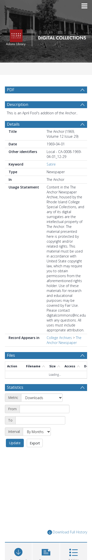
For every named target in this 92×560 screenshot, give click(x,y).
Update (15, 443)
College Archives (59, 337)
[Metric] (42, 397)
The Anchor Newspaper (64, 340)
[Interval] (37, 431)
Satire (51, 164)
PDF (10, 89)
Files (11, 355)
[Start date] (44, 409)
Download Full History (67, 532)
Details (13, 124)
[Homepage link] (46, 36)
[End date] (40, 420)
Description (17, 104)
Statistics (15, 387)
